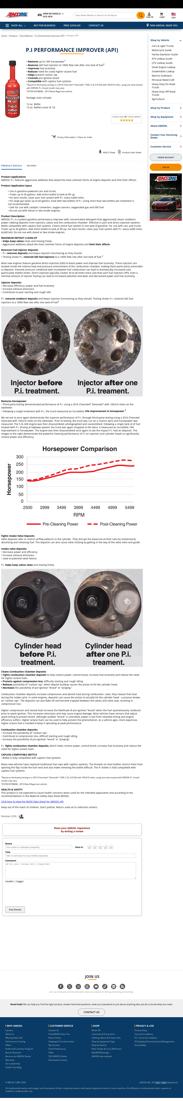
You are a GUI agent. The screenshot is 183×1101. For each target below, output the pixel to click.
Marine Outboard (162, 75)
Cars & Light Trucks (163, 46)
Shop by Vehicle (99, 1048)
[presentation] (31, 897)
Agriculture (158, 99)
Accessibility (140, 1048)
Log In (165, 167)
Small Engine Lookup (163, 67)
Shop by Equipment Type (103, 1044)
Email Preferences (57, 1051)
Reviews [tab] (31, 165)
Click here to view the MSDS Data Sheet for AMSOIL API (32, 801)
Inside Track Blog (13, 1070)
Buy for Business (13, 1055)
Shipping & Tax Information (61, 1044)
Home (4, 35)
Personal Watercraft (163, 79)
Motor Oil (96, 1033)
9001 (158, 1085)
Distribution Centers (58, 1063)
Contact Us (54, 1033)
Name (8, 843)
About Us (9, 1037)
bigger (20, 884)
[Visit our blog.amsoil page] (122, 991)
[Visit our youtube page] (96, 991)
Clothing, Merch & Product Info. (106, 1040)
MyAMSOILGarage (100, 1055)
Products (13, 35)
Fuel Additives (26, 35)
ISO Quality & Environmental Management (154, 1044)
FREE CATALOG (72, 25)
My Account (54, 1048)
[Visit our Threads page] (87, 991)
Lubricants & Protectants (103, 1037)
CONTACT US (96, 25)
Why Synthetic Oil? (14, 1040)
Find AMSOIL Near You (164, 25)
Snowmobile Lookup (163, 71)
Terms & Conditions (143, 1037)
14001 (164, 1085)
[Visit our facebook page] (60, 991)
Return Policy (55, 1040)
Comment (10, 860)
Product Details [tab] (11, 165)
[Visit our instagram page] (78, 991)
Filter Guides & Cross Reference (107, 1051)
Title (7, 852)
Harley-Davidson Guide (165, 54)
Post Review (15, 912)
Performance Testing (15, 1044)
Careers (9, 1033)
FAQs (51, 1055)
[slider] (126, 120)
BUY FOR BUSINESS (44, 25)
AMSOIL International (102, 1059)
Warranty (9, 1063)
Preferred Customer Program (19, 1051)
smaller (9, 884)
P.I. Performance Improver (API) (50, 35)
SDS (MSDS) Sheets (58, 1059)
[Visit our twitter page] (69, 991)
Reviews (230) (12, 816)
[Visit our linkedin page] (113, 991)
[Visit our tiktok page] (105, 991)
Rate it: (79, 847)
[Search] (105, 15)
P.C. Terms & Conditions (145, 1040)
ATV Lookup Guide (162, 58)
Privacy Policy (140, 1033)
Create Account (166, 157)
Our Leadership (12, 1066)
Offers (8, 1048)
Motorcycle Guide (162, 50)
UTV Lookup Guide (162, 62)
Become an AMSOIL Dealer (18, 1059)
